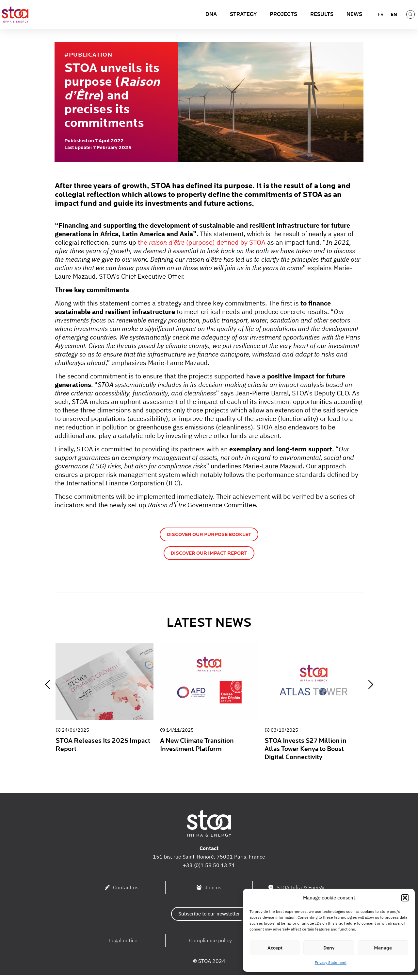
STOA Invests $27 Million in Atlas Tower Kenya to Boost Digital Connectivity (305, 749)
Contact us (125, 887)
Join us (213, 887)
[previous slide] (47, 684)
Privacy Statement (330, 962)
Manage (383, 948)
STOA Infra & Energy (300, 887)
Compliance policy (210, 940)
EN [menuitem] (394, 14)
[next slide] (370, 684)
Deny (328, 948)
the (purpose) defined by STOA (201, 242)
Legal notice (123, 940)
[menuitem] (381, 13)
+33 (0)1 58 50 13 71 (209, 865)
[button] (405, 898)
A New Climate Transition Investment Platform (197, 745)
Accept (274, 948)
